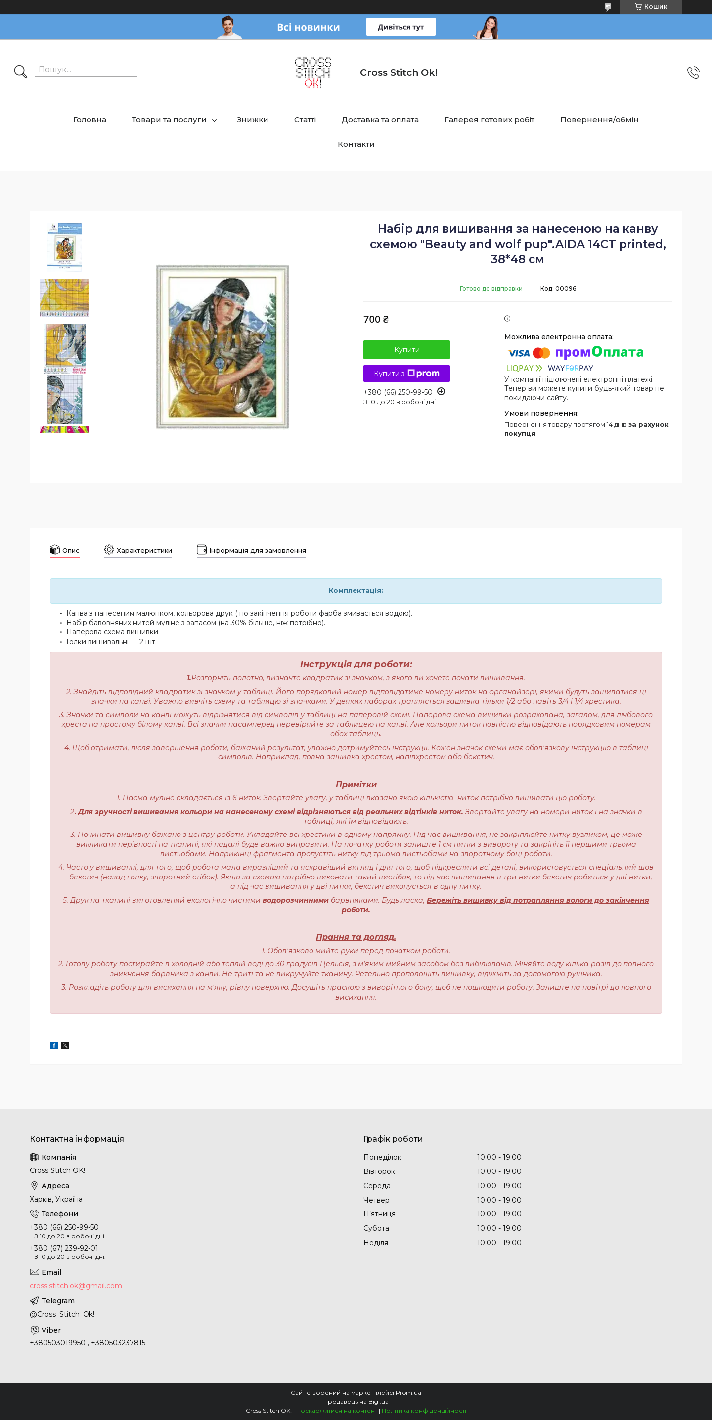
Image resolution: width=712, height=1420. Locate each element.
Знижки (252, 119)
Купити (407, 349)
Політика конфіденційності (424, 1410)
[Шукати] (21, 72)
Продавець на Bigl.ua (356, 1401)
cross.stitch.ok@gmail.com (76, 1285)
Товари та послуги (169, 119)
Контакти (356, 144)
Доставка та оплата (380, 119)
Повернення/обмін (599, 119)
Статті (305, 119)
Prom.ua (408, 1392)
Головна (89, 119)
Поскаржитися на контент (336, 1410)
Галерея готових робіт (489, 119)
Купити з (407, 373)
